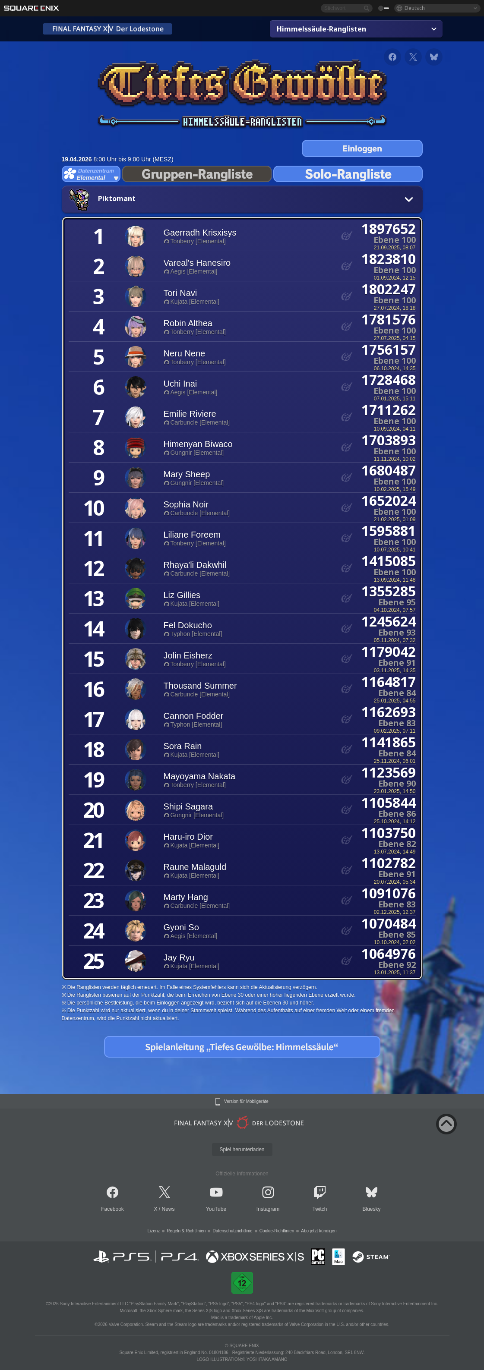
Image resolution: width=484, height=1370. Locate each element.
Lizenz (153, 1230)
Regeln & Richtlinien (186, 1230)
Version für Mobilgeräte (246, 1101)
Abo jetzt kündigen (318, 1230)
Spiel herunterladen (241, 1149)
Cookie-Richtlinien (276, 1230)
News (168, 1209)
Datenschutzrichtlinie (232, 1230)
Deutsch (415, 8)
